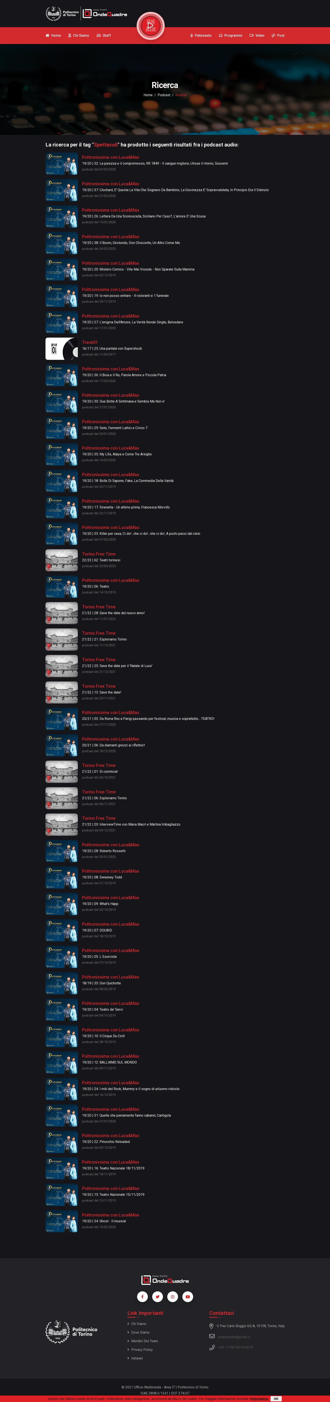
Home (148, 95)
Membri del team (142, 1341)
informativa (259, 1398)
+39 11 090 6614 (231, 1347)
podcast (164, 95)
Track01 (90, 342)
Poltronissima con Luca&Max (110, 157)
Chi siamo (136, 1324)
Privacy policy (140, 1350)
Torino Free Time (99, 554)
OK (276, 1398)
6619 (249, 1347)
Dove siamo (138, 1332)
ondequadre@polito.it (229, 1336)
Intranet (135, 1358)
